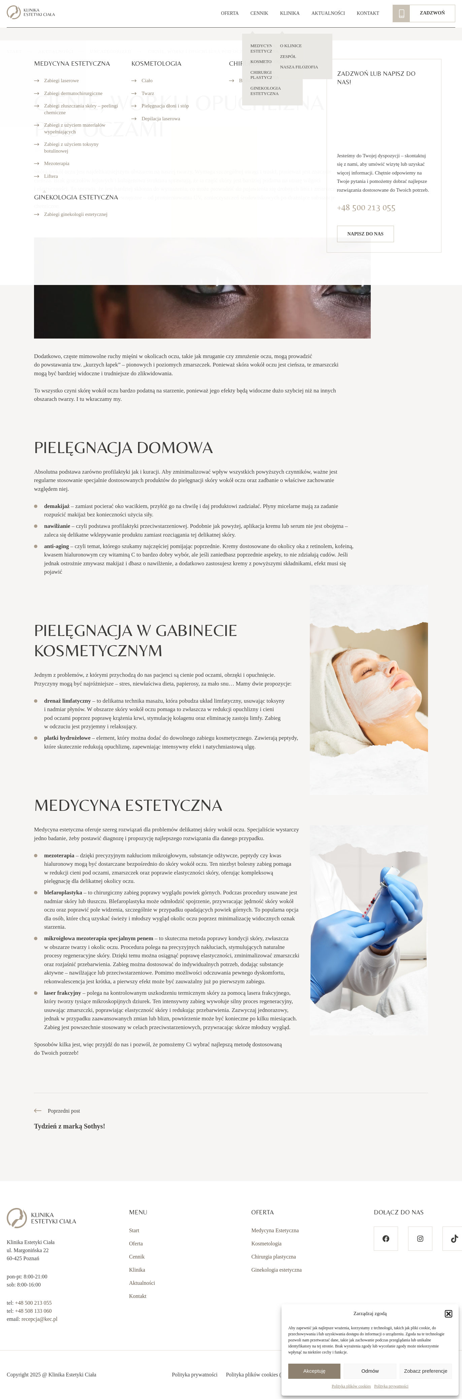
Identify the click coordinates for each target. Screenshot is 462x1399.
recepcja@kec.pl (40, 1319)
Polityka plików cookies (351, 1386)
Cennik (136, 1257)
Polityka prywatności (391, 1386)
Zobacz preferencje (425, 1371)
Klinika (137, 1270)
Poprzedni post (69, 1119)
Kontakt (137, 1296)
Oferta (136, 1243)
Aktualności (56, 51)
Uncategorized (110, 51)
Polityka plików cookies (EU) (258, 1374)
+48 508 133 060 (33, 1311)
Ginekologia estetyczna (276, 1270)
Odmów (370, 1371)
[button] (448, 1313)
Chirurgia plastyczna (273, 1257)
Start (14, 51)
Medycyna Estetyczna (275, 1230)
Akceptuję (314, 1371)
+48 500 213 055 (33, 1303)
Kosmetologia (266, 1243)
